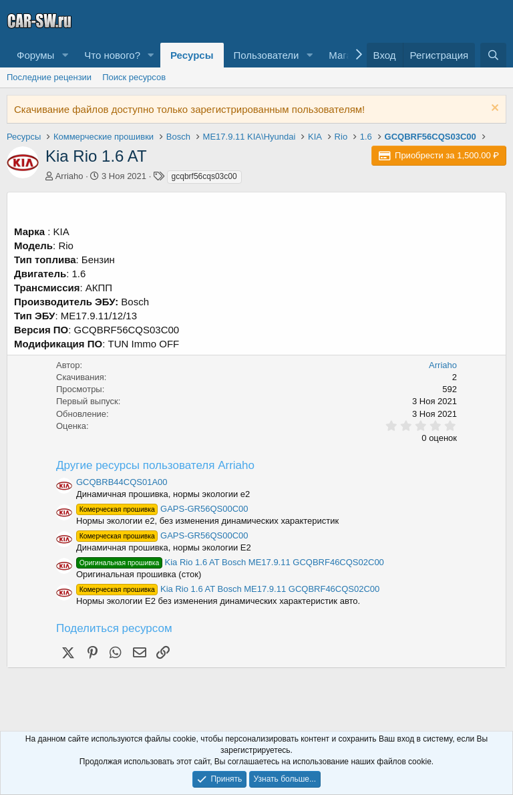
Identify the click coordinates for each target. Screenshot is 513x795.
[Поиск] (493, 55)
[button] (64, 55)
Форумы (35, 55)
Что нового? (112, 55)
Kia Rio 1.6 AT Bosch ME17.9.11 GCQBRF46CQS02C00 (230, 562)
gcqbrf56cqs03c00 (204, 176)
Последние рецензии (49, 77)
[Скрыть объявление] (493, 109)
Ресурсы (192, 55)
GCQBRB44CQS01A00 (122, 482)
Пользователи (266, 55)
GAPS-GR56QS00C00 (162, 509)
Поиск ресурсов (134, 77)
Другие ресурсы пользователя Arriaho (155, 465)
